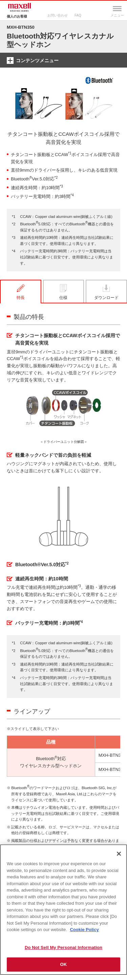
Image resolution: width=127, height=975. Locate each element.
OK (63, 964)
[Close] (118, 853)
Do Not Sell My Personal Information (63, 947)
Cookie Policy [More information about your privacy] (84, 929)
